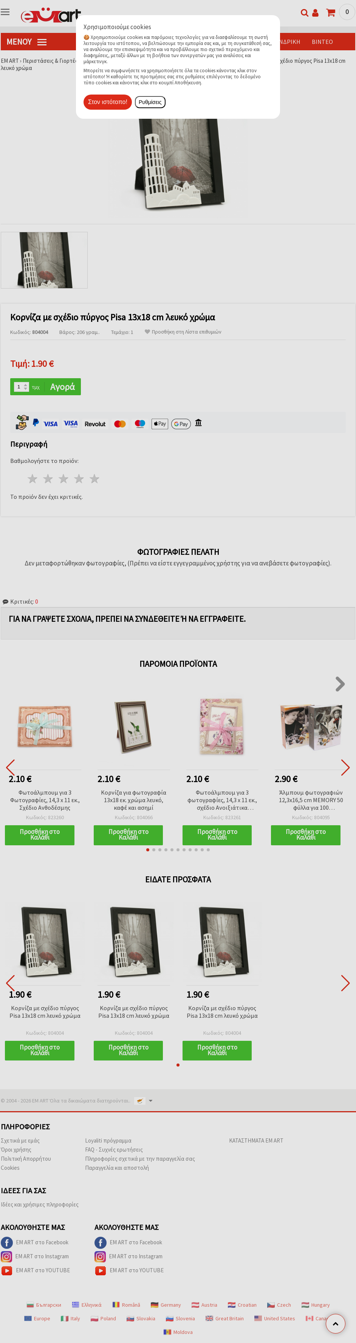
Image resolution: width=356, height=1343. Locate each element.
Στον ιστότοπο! (107, 102)
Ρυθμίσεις (150, 102)
